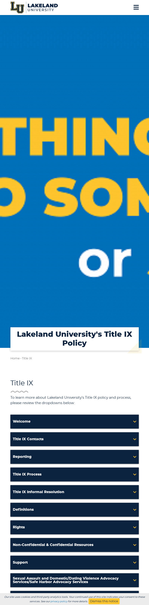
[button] (74, 422)
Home (15, 358)
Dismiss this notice (104, 601)
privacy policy (58, 601)
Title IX (27, 358)
